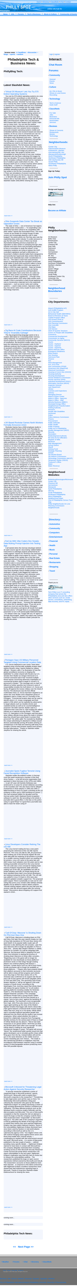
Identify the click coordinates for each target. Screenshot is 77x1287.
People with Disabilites (56, 411)
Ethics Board (53, 353)
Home (39, 2)
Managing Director (55, 394)
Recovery (28, 1278)
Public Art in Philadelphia (57, 428)
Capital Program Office (56, 318)
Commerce (52, 334)
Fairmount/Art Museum (57, 148)
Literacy (51, 393)
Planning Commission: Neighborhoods (56, 507)
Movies (52, 134)
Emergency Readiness (56, 351)
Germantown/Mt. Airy (56, 152)
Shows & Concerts (56, 130)
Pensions (51, 409)
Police (50, 415)
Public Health (53, 425)
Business (3, 1278)
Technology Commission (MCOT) (60, 458)
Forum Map (14, 1270)
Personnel (52, 413)
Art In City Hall (53, 312)
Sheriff (50, 447)
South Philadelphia (55, 493)
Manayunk (52, 487)
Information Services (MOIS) (58, 383)
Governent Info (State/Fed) (58, 368)
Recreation (52, 434)
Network (21, 1278)
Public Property (53, 426)
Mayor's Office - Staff (56, 400)
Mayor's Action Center (56, 396)
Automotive (54, 524)
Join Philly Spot (57, 177)
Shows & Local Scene (58, 93)
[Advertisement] (29, 33)
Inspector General (54, 385)
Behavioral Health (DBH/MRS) (59, 314)
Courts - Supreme (54, 348)
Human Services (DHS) (56, 379)
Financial (53, 541)
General (52, 79)
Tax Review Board (55, 455)
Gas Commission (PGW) (57, 366)
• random (19, 54)
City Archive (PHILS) (55, 319)
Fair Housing (53, 355)
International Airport (22, 1282)
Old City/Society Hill (56, 160)
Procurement (53, 421)
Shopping (53, 567)
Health (52, 545)
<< (14, 1246)
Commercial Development (57, 336)
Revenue (51, 441)
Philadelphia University (37, 1282)
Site (9, 1278)
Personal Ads (54, 118)
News (52, 83)
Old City (51, 491)
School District (53, 445)
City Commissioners (55, 321)
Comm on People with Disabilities (60, 333)
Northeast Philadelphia (57, 158)
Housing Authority (54, 374)
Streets (51, 453)
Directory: (55, 519)
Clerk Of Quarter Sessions (58, 331)
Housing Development (56, 376)
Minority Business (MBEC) (58, 402)
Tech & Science (55, 103)
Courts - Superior (54, 346)
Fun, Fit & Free (53, 364)
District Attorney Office (56, 349)
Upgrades (43, 1278)
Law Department (54, 387)
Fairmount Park (54, 357)
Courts (50, 342)
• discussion (32, 52)
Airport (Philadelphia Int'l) (57, 308)
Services (53, 122)
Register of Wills (54, 440)
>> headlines (21, 52)
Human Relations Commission (59, 378)
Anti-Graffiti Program (55, 310)
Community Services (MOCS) (59, 340)
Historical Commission (56, 370)
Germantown (53, 485)
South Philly (53, 162)
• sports (12, 54)
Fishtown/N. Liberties (56, 150)
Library (50, 389)
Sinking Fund (53, 449)
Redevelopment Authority (57, 436)
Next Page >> (26, 1246)
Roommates (54, 120)
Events (52, 81)
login (50, 54)
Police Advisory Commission (58, 417)
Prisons (51, 419)
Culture (52, 87)
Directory (46, 2)
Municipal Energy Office (57, 404)
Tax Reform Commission (57, 456)
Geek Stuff (53, 105)
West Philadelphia (54, 496)
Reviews (53, 126)
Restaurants (54, 132)
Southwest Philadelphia (57, 164)
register (57, 54)
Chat (62, 2)
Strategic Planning (55, 451)
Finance (51, 359)
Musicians (53, 117)
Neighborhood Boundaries (56, 289)
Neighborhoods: (58, 142)
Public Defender (54, 423)
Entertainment (55, 537)
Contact (68, 2)
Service (14, 1278)
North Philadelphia (55, 156)
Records (51, 432)
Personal (53, 554)
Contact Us (20, 1270)
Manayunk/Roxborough (57, 154)
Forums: (54, 70)
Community (54, 75)
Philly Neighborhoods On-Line (59, 504)
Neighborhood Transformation (59, 406)
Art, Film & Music (55, 91)
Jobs (51, 115)
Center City (53, 147)
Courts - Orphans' (54, 344)
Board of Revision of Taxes (58, 316)
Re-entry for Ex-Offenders (57, 438)
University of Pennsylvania (56, 1282)
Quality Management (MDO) (58, 430)
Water (50, 464)
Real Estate (54, 558)
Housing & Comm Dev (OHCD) (59, 372)
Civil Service (52, 329)
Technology (54, 99)
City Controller (53, 325)
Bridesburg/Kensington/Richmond (60, 479)
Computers (54, 532)
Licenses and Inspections (57, 391)
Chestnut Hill (53, 483)
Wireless (51, 1278)
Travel (52, 571)
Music (52, 550)
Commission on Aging (56, 338)
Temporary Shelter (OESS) (58, 460)
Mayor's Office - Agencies (57, 398)
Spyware (36, 1278)
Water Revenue (54, 466)
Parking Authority (54, 408)
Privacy (9, 1270)
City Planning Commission (58, 323)
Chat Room (55, 64)
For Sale (53, 113)
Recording (53, 95)
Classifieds (55, 2)
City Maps (52, 327)
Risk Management (55, 443)
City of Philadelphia (7, 1282)
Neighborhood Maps (55, 498)
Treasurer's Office (54, 462)
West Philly (53, 165)
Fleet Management (55, 363)
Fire (49, 361)
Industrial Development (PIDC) (59, 381)
